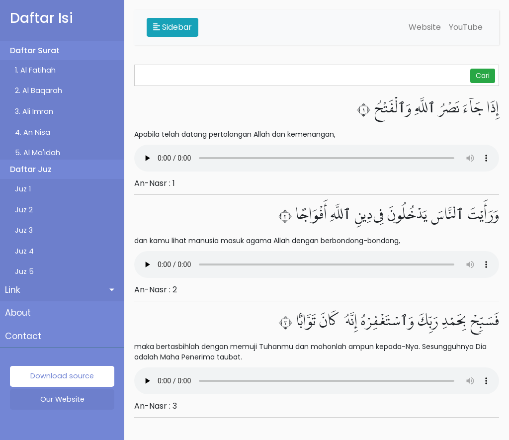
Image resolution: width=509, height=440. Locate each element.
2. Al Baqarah (38, 90)
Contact (23, 336)
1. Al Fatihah (35, 70)
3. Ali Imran (34, 111)
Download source (62, 376)
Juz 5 (24, 271)
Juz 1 (23, 189)
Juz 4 (24, 251)
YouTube (466, 27)
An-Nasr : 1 (154, 183)
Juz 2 (24, 210)
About (18, 313)
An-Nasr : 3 (155, 406)
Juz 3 (24, 230)
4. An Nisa (32, 132)
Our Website (62, 399)
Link (12, 290)
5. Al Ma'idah (37, 153)
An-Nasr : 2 (155, 289)
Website (425, 27)
